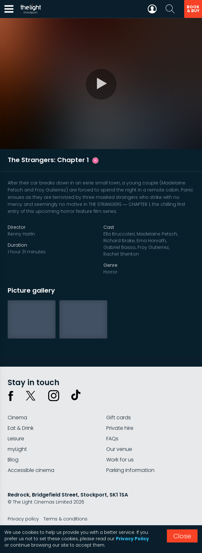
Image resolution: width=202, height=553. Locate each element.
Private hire (119, 428)
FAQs (112, 438)
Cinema (17, 417)
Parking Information (130, 470)
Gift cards (118, 417)
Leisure (16, 438)
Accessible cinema (31, 470)
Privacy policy (23, 519)
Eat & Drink (21, 428)
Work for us (120, 459)
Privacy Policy (132, 539)
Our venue (119, 449)
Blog (13, 459)
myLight (17, 449)
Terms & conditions (65, 519)
